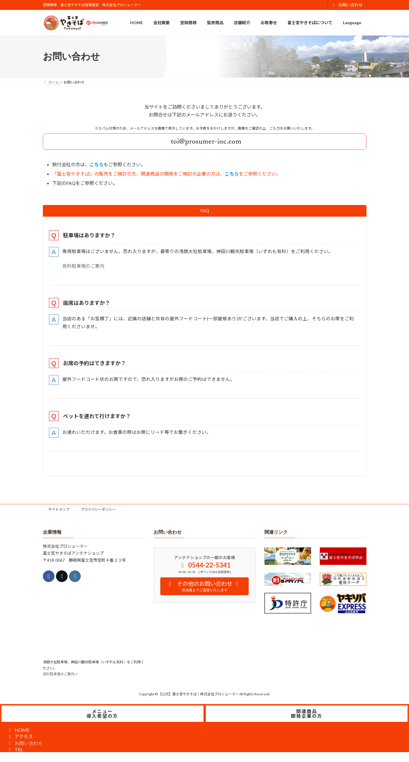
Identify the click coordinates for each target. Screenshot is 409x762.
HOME (18, 733)
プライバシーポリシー (98, 512)
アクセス (20, 739)
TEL (15, 752)
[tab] (204, 211)
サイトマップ (58, 512)
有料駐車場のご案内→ (60, 677)
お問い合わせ (347, 4)
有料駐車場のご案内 (84, 267)
